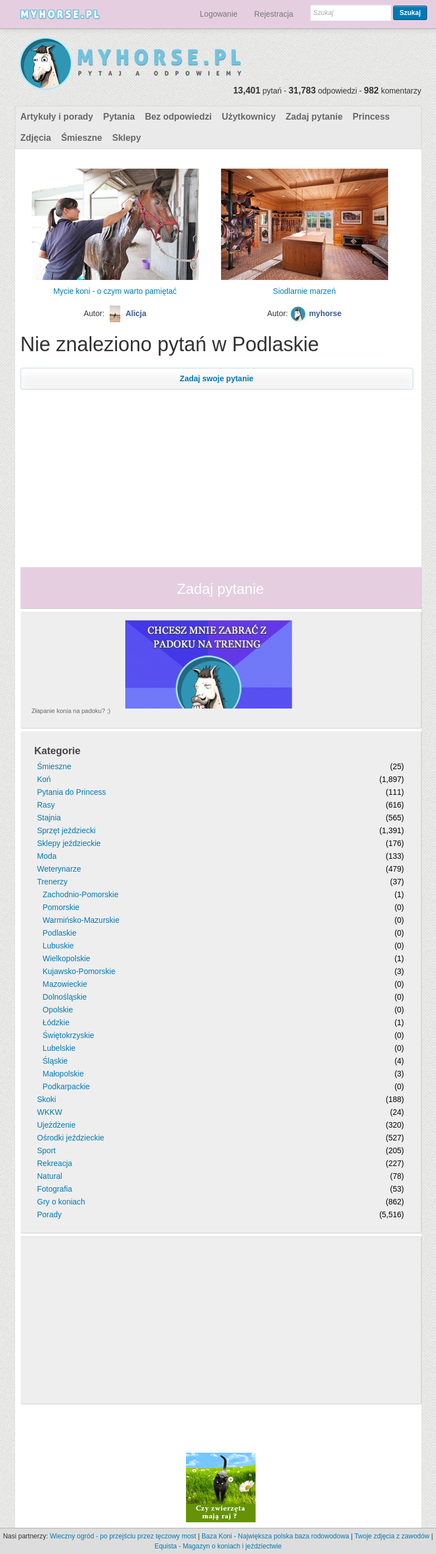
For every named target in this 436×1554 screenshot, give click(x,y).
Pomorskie (61, 907)
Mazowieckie (65, 984)
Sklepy (126, 137)
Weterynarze (59, 868)
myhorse (325, 313)
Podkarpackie (66, 1086)
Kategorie (58, 750)
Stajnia (49, 817)
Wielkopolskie (67, 958)
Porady (49, 1214)
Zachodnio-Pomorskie (81, 894)
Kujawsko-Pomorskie (79, 971)
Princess (371, 116)
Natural (49, 1176)
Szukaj (409, 13)
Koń (44, 779)
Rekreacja (54, 1163)
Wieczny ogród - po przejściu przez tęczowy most (123, 1536)
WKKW (49, 1112)
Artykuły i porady (57, 116)
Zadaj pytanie (314, 116)
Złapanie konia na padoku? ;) (71, 710)
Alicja (135, 313)
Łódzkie (56, 1022)
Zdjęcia (36, 137)
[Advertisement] (217, 470)
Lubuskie (58, 945)
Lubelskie (59, 1048)
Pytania (119, 116)
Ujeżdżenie (56, 1124)
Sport (46, 1150)
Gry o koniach (61, 1201)
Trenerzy (52, 881)
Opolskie (58, 1009)
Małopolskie (63, 1073)
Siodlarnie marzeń (304, 291)
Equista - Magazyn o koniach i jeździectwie (217, 1546)
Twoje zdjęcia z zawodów (391, 1536)
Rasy (46, 804)
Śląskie (55, 1060)
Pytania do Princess (71, 792)
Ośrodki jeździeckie (71, 1137)
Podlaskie (60, 932)
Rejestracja (273, 13)
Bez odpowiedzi (178, 116)
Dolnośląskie (65, 996)
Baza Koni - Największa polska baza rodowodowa (275, 1536)
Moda (47, 856)
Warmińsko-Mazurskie (81, 920)
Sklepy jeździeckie (69, 843)
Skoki (46, 1099)
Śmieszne (81, 137)
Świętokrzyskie (69, 1035)
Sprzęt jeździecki (66, 830)
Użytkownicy (249, 116)
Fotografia (54, 1188)
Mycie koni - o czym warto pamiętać (115, 291)
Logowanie (219, 13)
